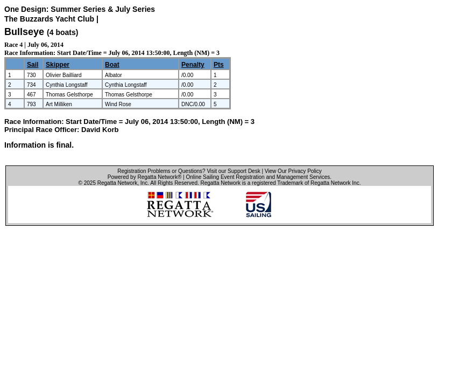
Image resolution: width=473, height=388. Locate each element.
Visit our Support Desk (233, 171)
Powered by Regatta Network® (144, 177)
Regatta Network (117, 183)
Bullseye (24, 31)
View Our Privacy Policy (293, 171)
